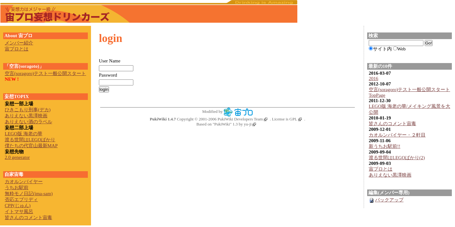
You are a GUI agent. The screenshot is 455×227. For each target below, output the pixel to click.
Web (401, 48)
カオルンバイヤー (24, 181)
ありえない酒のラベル (28, 121)
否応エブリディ (21, 199)
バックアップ (386, 199)
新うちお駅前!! (384, 146)
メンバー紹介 (19, 42)
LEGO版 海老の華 (23, 133)
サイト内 (382, 48)
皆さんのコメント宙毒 (392, 123)
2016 (373, 78)
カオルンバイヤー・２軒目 (397, 134)
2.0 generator (17, 157)
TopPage (377, 95)
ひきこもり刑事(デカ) (28, 109)
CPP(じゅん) (18, 205)
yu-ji (250, 124)
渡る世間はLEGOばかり (30, 139)
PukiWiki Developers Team (242, 119)
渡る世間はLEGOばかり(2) (397, 157)
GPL (295, 119)
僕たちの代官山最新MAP (31, 145)
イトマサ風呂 (19, 211)
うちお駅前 (16, 187)
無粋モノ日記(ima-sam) (29, 193)
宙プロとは (380, 169)
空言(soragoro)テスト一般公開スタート (409, 89)
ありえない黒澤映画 (390, 175)
